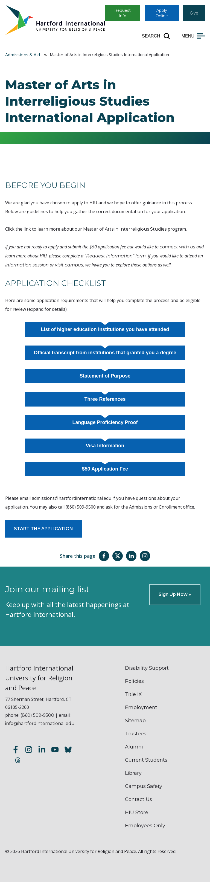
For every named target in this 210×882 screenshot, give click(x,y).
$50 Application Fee (105, 469)
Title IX (133, 694)
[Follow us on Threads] (18, 761)
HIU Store (136, 813)
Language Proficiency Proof (105, 422)
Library (133, 773)
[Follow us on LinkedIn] (42, 750)
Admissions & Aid (22, 55)
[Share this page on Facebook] (104, 556)
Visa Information (105, 445)
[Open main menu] (193, 36)
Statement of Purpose (105, 376)
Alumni (134, 747)
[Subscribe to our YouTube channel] (55, 750)
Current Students (146, 760)
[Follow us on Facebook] (15, 750)
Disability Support (147, 668)
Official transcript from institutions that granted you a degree (105, 352)
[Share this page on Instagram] (145, 556)
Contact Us (138, 799)
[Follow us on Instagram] (29, 750)
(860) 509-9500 (37, 715)
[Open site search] (156, 36)
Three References (105, 399)
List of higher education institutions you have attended (105, 329)
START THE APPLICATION (43, 528)
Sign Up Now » (175, 594)
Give (194, 13)
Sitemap (135, 721)
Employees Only (145, 826)
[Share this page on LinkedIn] (131, 556)
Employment (141, 707)
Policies (134, 681)
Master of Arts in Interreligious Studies (125, 229)
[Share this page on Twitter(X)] (117, 556)
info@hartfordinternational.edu (40, 723)
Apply (162, 13)
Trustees (135, 734)
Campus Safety (143, 786)
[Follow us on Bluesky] (68, 750)
